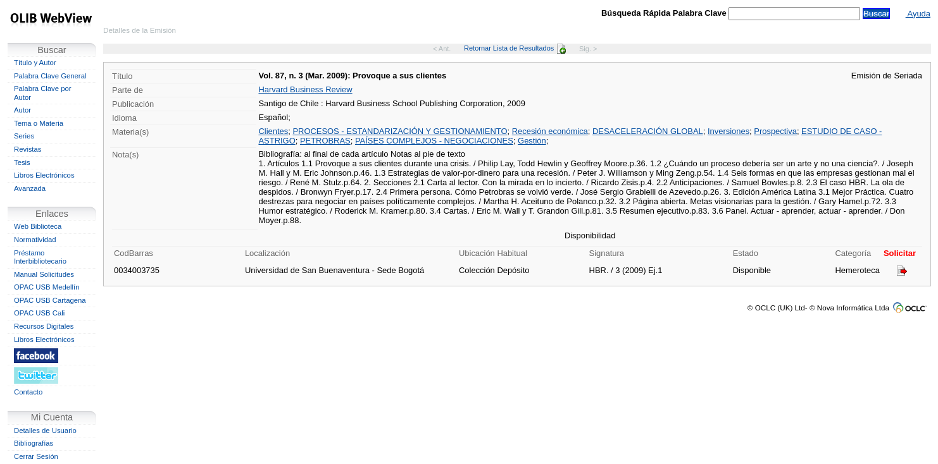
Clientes (273, 131)
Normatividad (35, 239)
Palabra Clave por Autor (43, 93)
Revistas (27, 149)
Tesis (22, 162)
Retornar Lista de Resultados (515, 48)
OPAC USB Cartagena (50, 300)
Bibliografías (33, 443)
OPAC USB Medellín (47, 287)
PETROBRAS (325, 140)
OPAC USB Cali (39, 313)
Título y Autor (35, 62)
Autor (22, 110)
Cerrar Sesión (36, 456)
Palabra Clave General (50, 76)
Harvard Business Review (305, 89)
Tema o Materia (38, 123)
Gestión (532, 140)
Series (24, 136)
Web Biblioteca (37, 226)
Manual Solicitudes (44, 274)
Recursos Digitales (43, 326)
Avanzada (30, 188)
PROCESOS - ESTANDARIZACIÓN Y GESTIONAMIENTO (399, 131)
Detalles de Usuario (45, 430)
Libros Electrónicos (44, 175)
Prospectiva (775, 131)
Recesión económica (550, 131)
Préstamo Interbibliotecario (40, 257)
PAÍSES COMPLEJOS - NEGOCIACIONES (434, 140)
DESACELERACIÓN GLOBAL (647, 131)
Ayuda (918, 13)
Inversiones (728, 131)
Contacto (28, 392)
